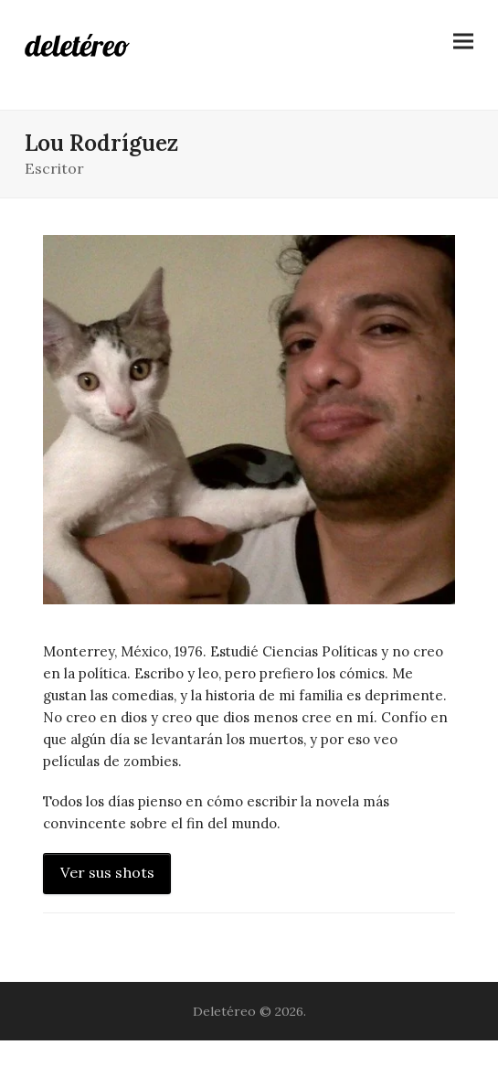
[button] (463, 41)
